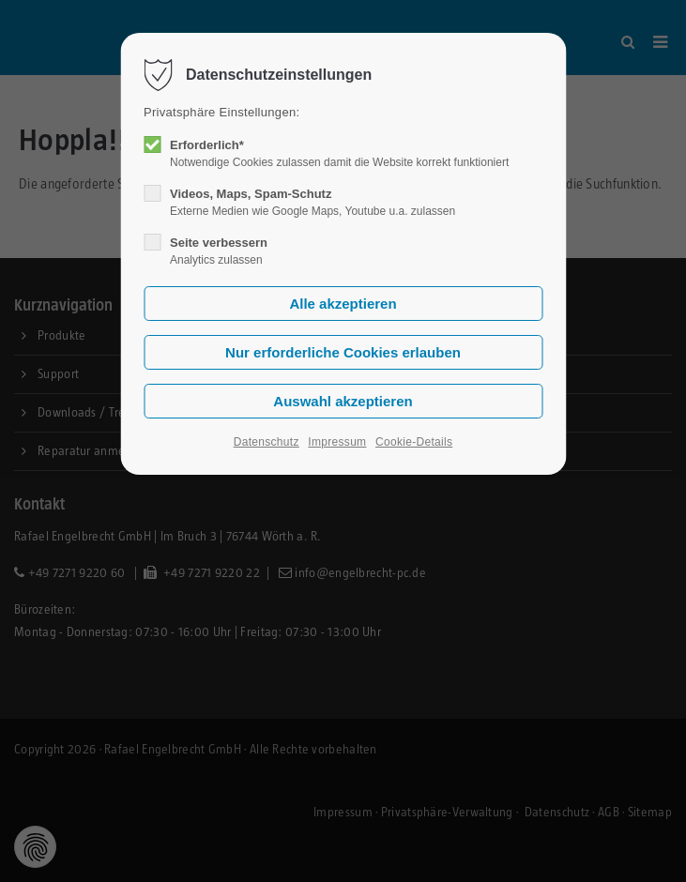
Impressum (337, 442)
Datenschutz (266, 442)
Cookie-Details (413, 442)
